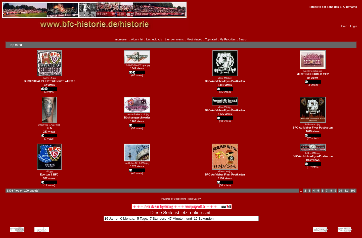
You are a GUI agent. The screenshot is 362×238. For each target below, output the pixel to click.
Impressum (121, 39)
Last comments (174, 39)
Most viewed (194, 39)
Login (353, 26)
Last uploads (154, 39)
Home (343, 26)
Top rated (211, 39)
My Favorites (228, 39)
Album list (137, 39)
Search (243, 39)
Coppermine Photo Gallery (187, 199)
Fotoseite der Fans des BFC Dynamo (333, 6)
